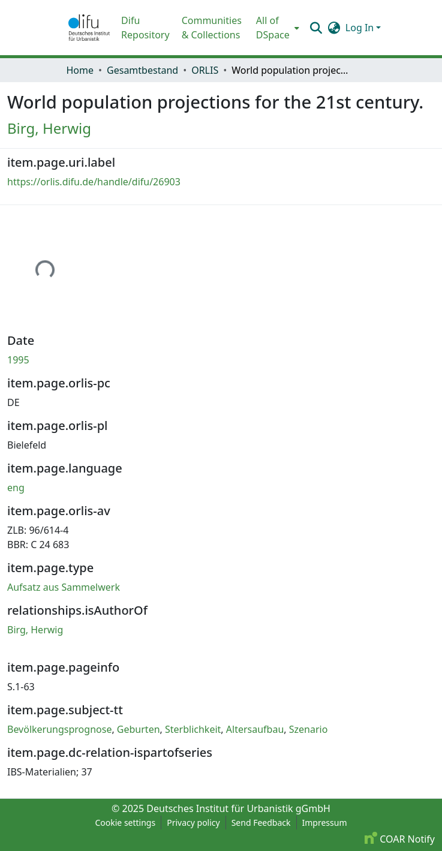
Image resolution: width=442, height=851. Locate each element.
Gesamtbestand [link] (142, 70)
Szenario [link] (308, 729)
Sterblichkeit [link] (193, 729)
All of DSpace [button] (273, 27)
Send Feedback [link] (261, 822)
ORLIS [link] (204, 70)
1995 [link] (18, 359)
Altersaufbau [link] (255, 729)
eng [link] (16, 487)
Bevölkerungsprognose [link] (59, 729)
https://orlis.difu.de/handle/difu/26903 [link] (94, 181)
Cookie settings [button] (125, 822)
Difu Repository (145, 27)
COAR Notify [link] (400, 839)
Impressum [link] (324, 822)
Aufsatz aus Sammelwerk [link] (63, 587)
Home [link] (80, 70)
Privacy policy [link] (193, 822)
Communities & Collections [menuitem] (212, 27)
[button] (89, 28)
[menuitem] (276, 27)
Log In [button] (361, 27)
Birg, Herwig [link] (49, 128)
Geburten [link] (138, 729)
